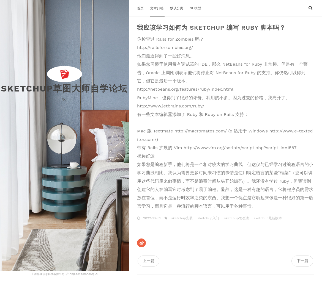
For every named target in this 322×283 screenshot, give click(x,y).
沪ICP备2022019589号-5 (81, 274)
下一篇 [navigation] (302, 261)
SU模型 (195, 8)
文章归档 (157, 8)
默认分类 (177, 8)
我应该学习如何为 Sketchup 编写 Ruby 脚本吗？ (211, 27)
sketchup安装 (181, 218)
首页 (141, 8)
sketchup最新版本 (267, 218)
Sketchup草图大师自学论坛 (64, 88)
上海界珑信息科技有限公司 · (48, 274)
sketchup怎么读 (236, 218)
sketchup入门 (208, 218)
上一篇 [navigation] (148, 261)
